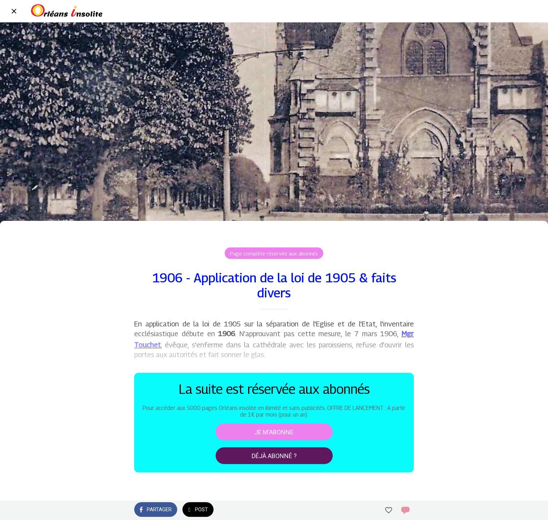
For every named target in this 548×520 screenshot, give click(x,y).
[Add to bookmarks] (388, 510)
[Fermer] (14, 11)
